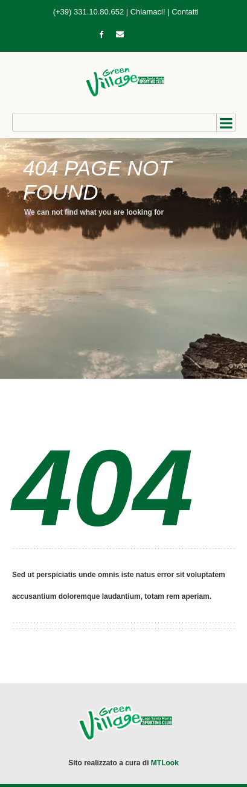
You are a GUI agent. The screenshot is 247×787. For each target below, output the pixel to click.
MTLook (165, 763)
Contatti (185, 11)
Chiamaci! (147, 11)
